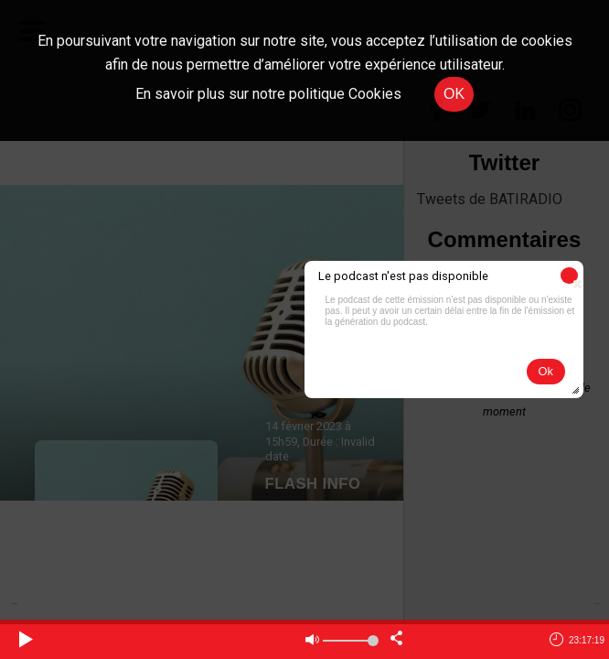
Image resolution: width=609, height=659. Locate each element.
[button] (569, 275)
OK (454, 94)
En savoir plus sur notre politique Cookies (268, 94)
